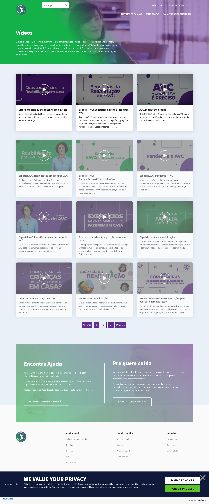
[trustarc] (201, 500)
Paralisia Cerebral (158, 5)
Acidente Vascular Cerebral (127, 439)
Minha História (71, 462)
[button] (202, 478)
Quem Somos (184, 5)
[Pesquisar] (66, 5)
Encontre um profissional (176, 14)
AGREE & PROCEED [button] (182, 488)
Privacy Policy (8, 499)
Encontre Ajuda (172, 439)
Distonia (120, 445)
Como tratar (152, 14)
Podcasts (69, 451)
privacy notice (91, 484)
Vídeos (68, 456)
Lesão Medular (172, 5)
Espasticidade (172, 451)
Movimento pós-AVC (131, 14)
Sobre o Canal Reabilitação (76, 439)
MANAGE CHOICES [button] (182, 480)
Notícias (69, 445)
